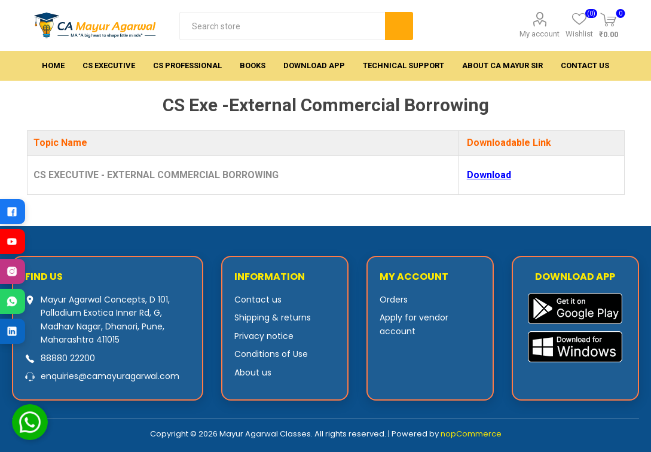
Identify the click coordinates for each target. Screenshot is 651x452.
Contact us (258, 300)
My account (539, 33)
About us (252, 372)
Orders (394, 300)
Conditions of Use (271, 354)
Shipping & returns (272, 317)
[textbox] (282, 26)
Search (399, 26)
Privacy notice (264, 336)
